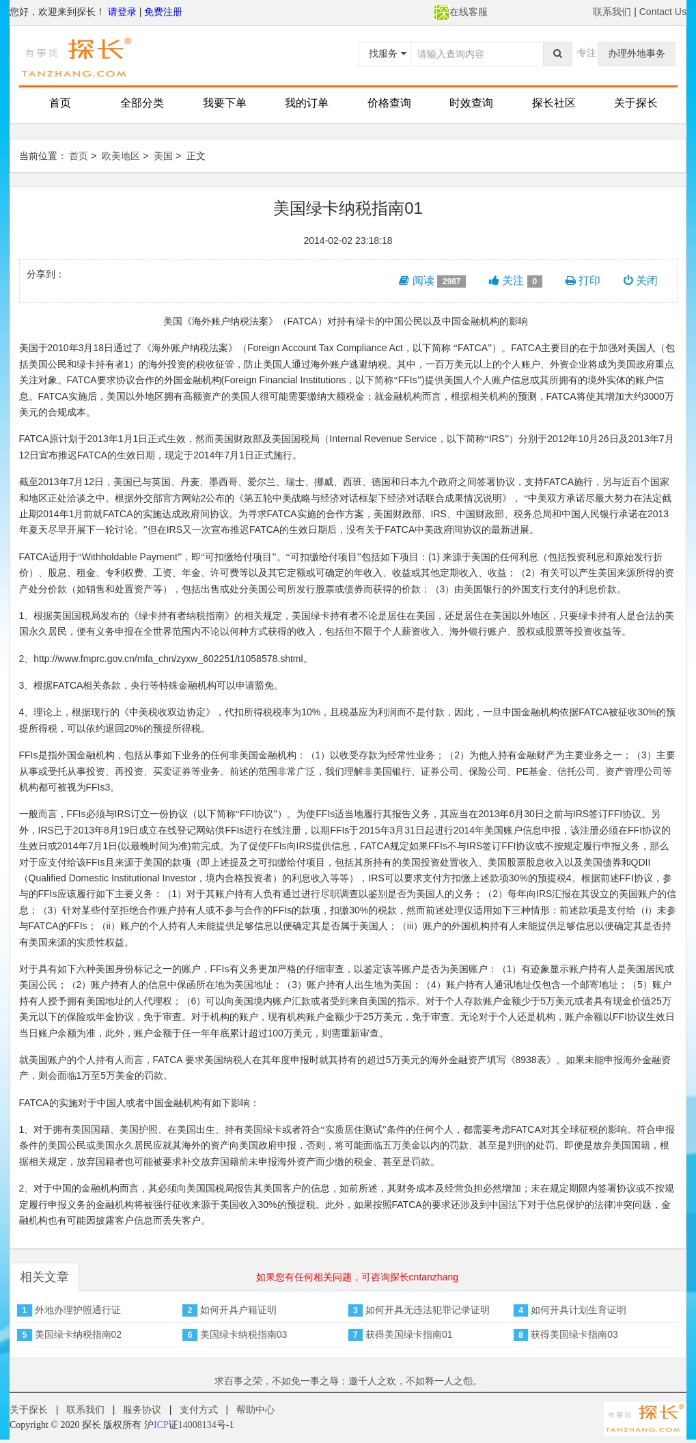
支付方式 (199, 1409)
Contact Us (662, 11)
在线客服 (461, 11)
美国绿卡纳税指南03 (244, 1334)
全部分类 (142, 103)
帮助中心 (255, 1409)
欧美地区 (121, 155)
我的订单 (307, 103)
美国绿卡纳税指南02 (78, 1334)
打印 (583, 280)
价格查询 (389, 103)
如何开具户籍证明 (238, 1309)
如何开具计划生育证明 (578, 1309)
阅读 (432, 281)
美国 (163, 155)
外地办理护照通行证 (78, 1309)
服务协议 (142, 1409)
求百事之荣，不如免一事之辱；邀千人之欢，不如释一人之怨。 (348, 1380)
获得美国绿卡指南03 (574, 1334)
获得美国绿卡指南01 (409, 1334)
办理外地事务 (636, 53)
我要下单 (225, 103)
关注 (515, 281)
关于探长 (636, 103)
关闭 (641, 280)
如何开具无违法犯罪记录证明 (427, 1309)
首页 (60, 103)
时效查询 (471, 103)
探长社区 (554, 103)
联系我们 (612, 11)
